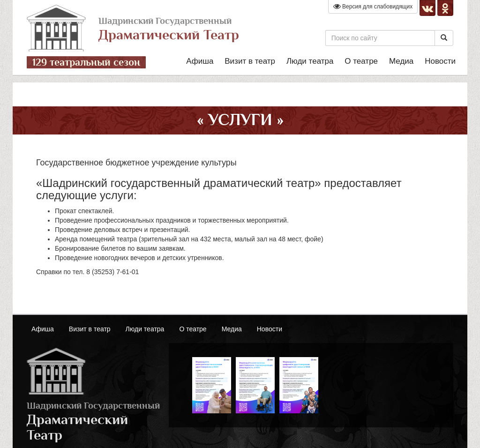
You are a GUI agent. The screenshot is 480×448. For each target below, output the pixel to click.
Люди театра (310, 61)
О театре (361, 61)
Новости (440, 61)
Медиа (401, 61)
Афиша (199, 61)
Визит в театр (250, 61)
